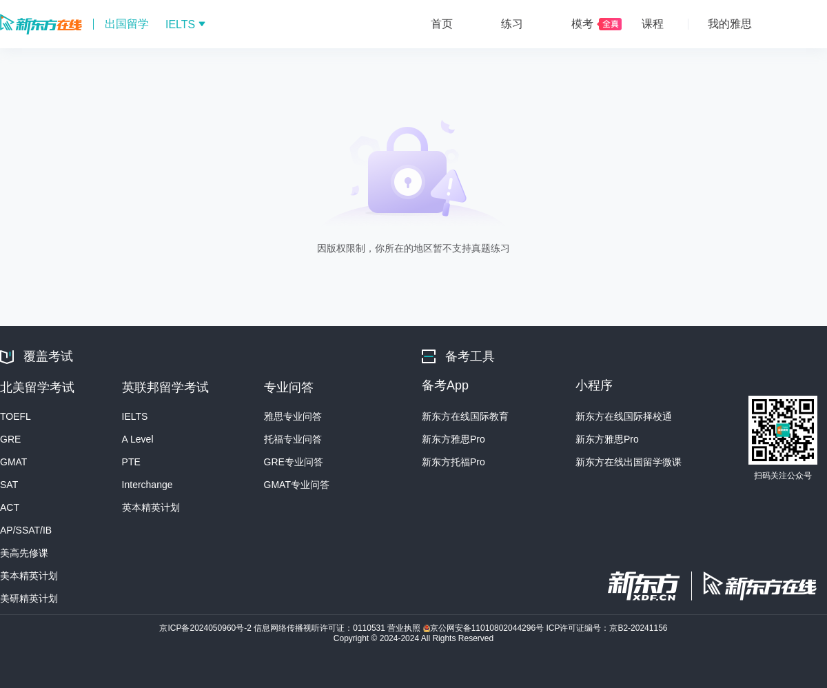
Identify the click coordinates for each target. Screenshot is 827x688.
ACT (9, 507)
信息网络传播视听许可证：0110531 (320, 628)
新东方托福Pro (453, 461)
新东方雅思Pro (453, 439)
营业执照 (404, 628)
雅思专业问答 (293, 416)
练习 (512, 24)
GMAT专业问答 (296, 484)
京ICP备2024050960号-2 (206, 628)
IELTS (135, 416)
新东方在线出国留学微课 (628, 461)
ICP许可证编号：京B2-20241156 (606, 628)
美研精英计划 (29, 598)
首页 (442, 24)
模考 (582, 24)
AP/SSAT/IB (26, 530)
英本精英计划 (151, 507)
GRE (10, 439)
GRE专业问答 (293, 461)
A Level (138, 439)
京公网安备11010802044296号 (485, 628)
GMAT (13, 461)
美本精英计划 (29, 575)
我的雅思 (730, 24)
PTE (131, 461)
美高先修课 (24, 552)
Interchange (147, 484)
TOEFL (15, 416)
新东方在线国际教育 (465, 416)
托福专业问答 (293, 439)
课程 (653, 24)
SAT (9, 484)
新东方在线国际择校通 (623, 416)
